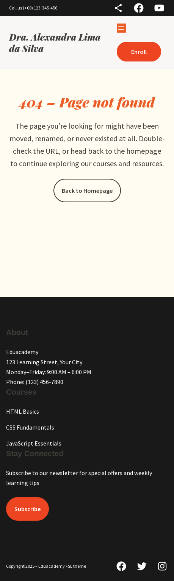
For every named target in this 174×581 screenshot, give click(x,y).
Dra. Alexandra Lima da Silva (54, 42)
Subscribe (27, 509)
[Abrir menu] (121, 28)
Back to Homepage (87, 190)
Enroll (139, 51)
